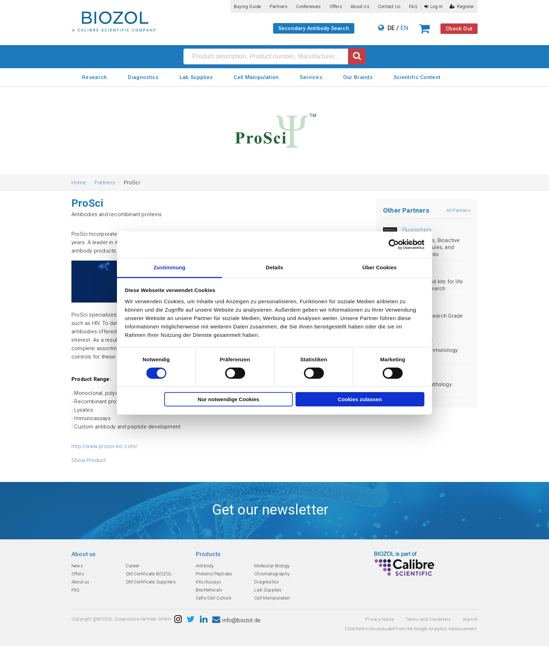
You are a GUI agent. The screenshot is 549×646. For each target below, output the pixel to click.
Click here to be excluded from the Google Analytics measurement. (411, 628)
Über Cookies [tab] (379, 267)
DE (391, 27)
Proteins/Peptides (214, 573)
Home (78, 182)
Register (462, 6)
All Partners (458, 210)
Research (94, 77)
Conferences (308, 6)
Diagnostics (143, 77)
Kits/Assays (208, 581)
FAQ (413, 6)
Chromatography (272, 573)
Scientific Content (417, 77)
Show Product (88, 460)
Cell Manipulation (256, 77)
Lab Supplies (196, 77)
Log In (433, 6)
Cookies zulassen (360, 399)
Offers (335, 6)
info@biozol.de (236, 620)
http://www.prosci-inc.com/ (104, 446)
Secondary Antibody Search (313, 28)
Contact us (389, 6)
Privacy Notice (379, 619)
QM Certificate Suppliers (151, 581)
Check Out (459, 29)
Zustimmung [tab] (170, 267)
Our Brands (358, 77)
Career (133, 565)
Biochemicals (209, 589)
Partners (279, 6)
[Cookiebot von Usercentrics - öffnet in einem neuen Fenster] (393, 244)
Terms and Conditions (428, 619)
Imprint (470, 619)
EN (405, 27)
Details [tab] (274, 267)
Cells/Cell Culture (213, 598)
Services (311, 77)
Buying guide (247, 6)
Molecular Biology (272, 565)
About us (359, 6)
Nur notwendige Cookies (228, 399)
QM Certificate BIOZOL (149, 573)
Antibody (205, 565)
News (77, 565)
